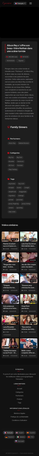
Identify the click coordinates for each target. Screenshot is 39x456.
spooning (19, 207)
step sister (12, 211)
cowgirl (26, 187)
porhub (11, 199)
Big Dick (19, 157)
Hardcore (20, 161)
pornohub (20, 199)
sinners (11, 207)
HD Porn (11, 165)
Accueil (19, 388)
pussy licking (26, 203)
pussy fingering (14, 203)
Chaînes (19, 399)
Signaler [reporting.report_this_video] (21, 60)
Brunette (11, 161)
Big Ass (11, 157)
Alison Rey (12, 143)
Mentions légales (19, 413)
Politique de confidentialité (19, 417)
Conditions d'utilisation (19, 420)
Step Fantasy (13, 169)
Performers (19, 396)
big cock (21, 183)
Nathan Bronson (24, 143)
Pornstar (20, 165)
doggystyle (22, 191)
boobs (19, 187)
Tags (19, 403)
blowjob (11, 187)
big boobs (12, 183)
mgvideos (12, 195)
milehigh (21, 195)
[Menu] (30, 3)
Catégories (19, 392)
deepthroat (12, 191)
